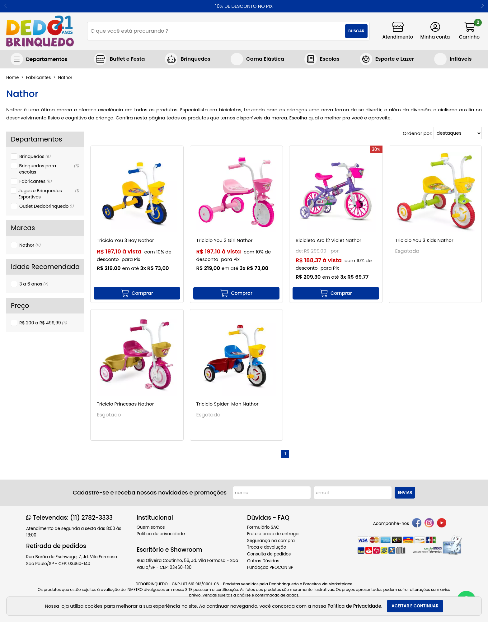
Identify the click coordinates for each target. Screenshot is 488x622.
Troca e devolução (266, 547)
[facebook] (416, 524)
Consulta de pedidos (269, 554)
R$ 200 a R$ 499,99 (43, 323)
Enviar (405, 492)
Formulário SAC (263, 527)
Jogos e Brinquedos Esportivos (48, 194)
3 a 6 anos (34, 284)
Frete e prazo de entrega (272, 534)
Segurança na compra (271, 541)
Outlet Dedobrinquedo (46, 206)
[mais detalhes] (137, 293)
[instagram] (429, 524)
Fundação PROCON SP (270, 567)
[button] (482, 6)
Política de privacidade (161, 534)
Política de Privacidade (354, 606)
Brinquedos (35, 156)
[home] (40, 31)
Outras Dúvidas (263, 561)
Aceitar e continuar (415, 606)
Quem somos (151, 527)
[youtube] (441, 524)
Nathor (30, 245)
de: (300, 251)
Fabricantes (35, 181)
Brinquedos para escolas (49, 169)
